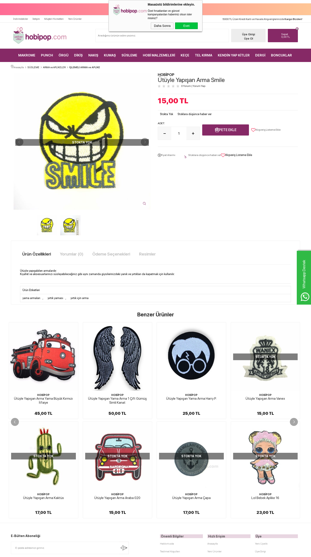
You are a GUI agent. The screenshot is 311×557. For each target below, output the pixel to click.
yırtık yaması (55, 297)
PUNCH (47, 53)
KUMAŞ (110, 53)
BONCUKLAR (281, 53)
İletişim (36, 17)
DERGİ (260, 53)
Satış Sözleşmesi (169, 467)
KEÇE (185, 53)
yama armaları (31, 297)
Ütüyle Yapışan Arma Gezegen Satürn (265, 398)
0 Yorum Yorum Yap (193, 85)
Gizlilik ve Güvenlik (171, 482)
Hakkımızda (167, 443)
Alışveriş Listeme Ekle (266, 129)
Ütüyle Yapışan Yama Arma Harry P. (117, 398)
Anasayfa (212, 443)
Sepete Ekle (225, 129)
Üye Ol (245, 36)
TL (288, 33)
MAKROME (26, 53)
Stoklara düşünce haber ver (195, 113)
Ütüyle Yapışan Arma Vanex (191, 398)
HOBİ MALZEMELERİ (159, 53)
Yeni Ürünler (75, 17)
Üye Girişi (245, 32)
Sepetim (212, 475)
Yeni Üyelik (261, 443)
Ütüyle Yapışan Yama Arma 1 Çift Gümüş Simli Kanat (43, 400)
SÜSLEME (129, 53)
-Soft (133, 551)
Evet (186, 26)
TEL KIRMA (203, 53)
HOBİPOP (43, 394)
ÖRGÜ (64, 53)
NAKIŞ (93, 53)
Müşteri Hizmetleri (54, 17)
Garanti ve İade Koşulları (173, 475)
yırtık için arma (80, 297)
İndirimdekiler (20, 17)
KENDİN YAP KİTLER (234, 53)
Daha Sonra (162, 26)
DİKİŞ (78, 53)
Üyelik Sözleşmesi (170, 459)
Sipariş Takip (214, 482)
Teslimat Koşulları (170, 451)
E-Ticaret (143, 551)
